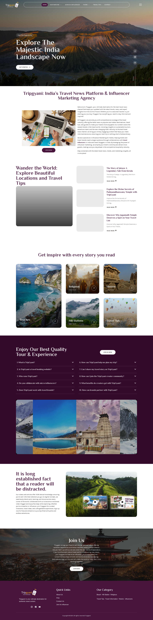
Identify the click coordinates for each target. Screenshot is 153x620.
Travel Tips (97, 5)
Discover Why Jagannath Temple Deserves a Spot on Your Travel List (122, 218)
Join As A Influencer (72, 5)
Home (45, 5)
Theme (86, 5)
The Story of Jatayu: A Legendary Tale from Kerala (120, 170)
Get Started (24, 67)
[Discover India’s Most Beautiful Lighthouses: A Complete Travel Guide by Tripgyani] (44, 206)
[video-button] (95, 502)
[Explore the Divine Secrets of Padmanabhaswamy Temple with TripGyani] (90, 198)
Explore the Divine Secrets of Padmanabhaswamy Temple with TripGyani (122, 192)
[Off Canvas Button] (140, 5)
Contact (107, 5)
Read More (21, 235)
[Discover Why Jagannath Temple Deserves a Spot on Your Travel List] (90, 223)
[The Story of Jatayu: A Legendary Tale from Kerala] (90, 174)
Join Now (48, 150)
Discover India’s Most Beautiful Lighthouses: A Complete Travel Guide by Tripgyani (44, 229)
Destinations (56, 5)
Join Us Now (107, 352)
